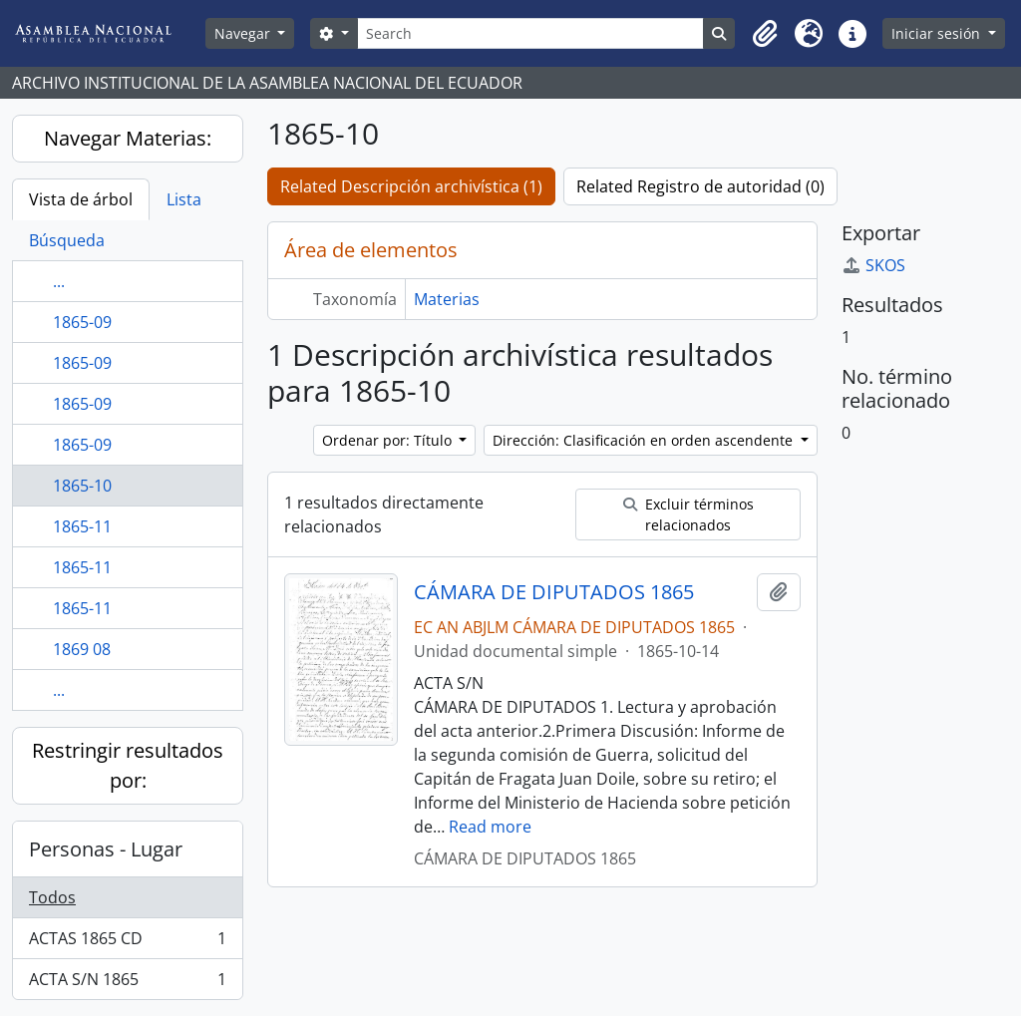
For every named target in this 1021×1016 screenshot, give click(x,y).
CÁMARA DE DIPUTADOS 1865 (554, 592)
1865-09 (82, 322)
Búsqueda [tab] (67, 240)
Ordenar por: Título (389, 440)
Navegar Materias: (127, 138)
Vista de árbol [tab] (81, 199)
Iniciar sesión (937, 33)
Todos (52, 897)
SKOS (873, 265)
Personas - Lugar (105, 849)
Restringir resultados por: (127, 765)
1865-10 (82, 486)
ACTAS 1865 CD (127, 942)
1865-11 (82, 526)
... (59, 281)
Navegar (244, 33)
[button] (765, 34)
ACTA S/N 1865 (127, 983)
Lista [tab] (184, 199)
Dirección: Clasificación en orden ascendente (645, 440)
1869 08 (82, 649)
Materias (447, 299)
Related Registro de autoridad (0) (700, 186)
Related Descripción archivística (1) (411, 186)
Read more (490, 827)
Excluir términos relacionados (688, 514)
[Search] (531, 33)
